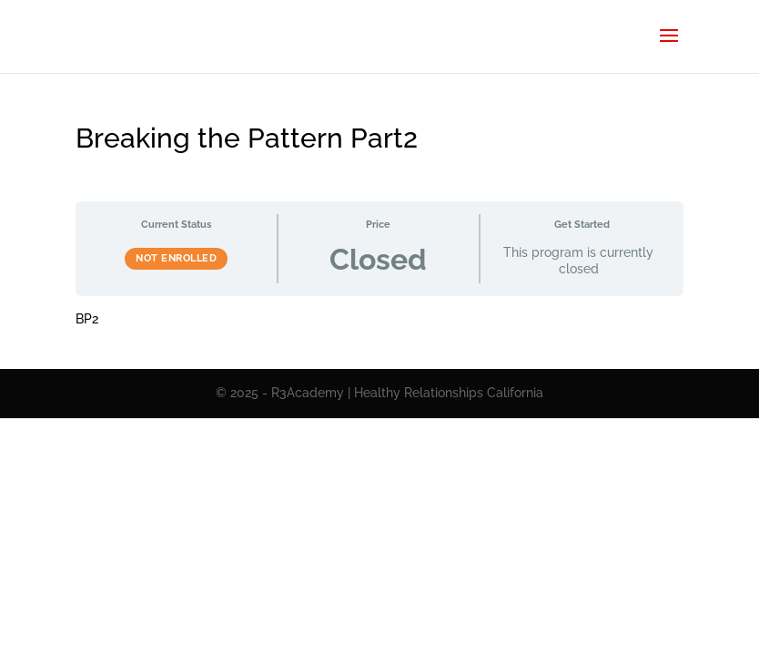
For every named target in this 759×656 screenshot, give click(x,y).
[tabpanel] (379, 320)
